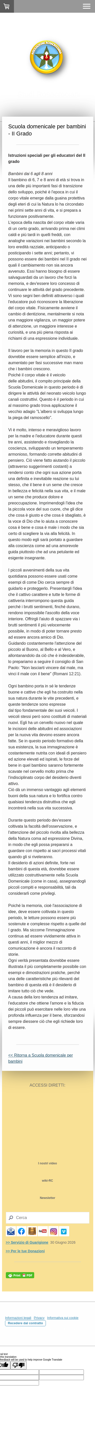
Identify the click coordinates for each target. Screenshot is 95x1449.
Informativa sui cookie (63, 1318)
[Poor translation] (18, 1365)
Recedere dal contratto (25, 1323)
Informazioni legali (18, 1318)
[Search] (47, 1218)
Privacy (39, 1318)
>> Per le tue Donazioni (25, 1251)
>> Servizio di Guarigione (27, 1242)
